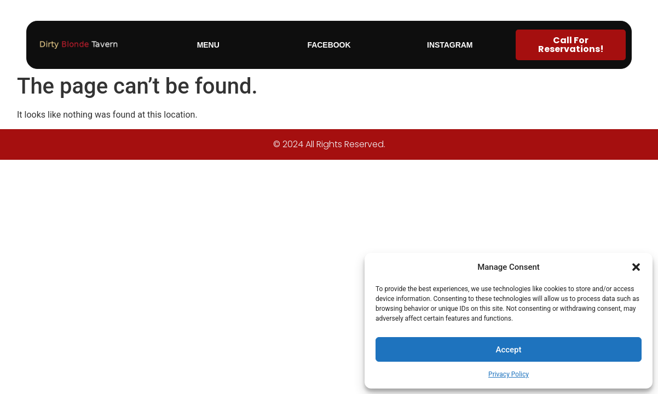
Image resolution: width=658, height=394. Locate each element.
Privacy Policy (508, 374)
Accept (508, 350)
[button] (636, 267)
